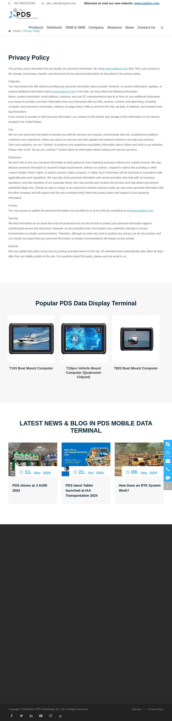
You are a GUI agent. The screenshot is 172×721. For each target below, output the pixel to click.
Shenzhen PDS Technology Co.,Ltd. (44, 709)
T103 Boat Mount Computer (31, 368)
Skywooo (114, 27)
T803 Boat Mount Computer (136, 368)
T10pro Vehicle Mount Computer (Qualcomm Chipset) (83, 372)
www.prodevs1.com (116, 68)
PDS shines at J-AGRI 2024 (29, 488)
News (129, 27)
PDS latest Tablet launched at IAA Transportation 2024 (82, 490)
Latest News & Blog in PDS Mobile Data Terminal (86, 427)
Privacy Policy (156, 709)
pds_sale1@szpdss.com (59, 3)
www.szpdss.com (146, 3)
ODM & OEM (75, 27)
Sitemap (136, 709)
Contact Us (146, 27)
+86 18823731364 (21, 3)
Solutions (54, 27)
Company (96, 27)
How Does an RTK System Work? (140, 488)
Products (36, 27)
